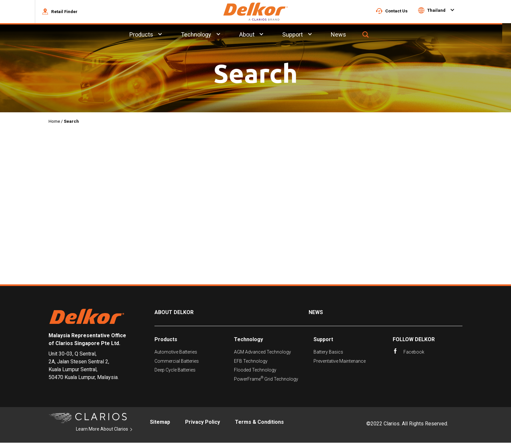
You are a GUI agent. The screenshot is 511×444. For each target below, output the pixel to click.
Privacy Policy (202, 423)
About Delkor (174, 313)
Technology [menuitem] (205, 35)
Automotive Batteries (175, 353)
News (316, 313)
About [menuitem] (255, 35)
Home (54, 122)
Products (165, 340)
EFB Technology (251, 362)
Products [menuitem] (150, 35)
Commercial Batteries (176, 362)
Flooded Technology (255, 370)
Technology (248, 340)
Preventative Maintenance (340, 362)
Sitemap (160, 423)
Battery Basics (328, 353)
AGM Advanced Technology (262, 353)
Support (323, 340)
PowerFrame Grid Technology (266, 380)
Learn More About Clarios (102, 430)
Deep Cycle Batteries (175, 370)
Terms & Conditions (259, 423)
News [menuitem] (347, 35)
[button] (68, 12)
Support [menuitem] (301, 35)
